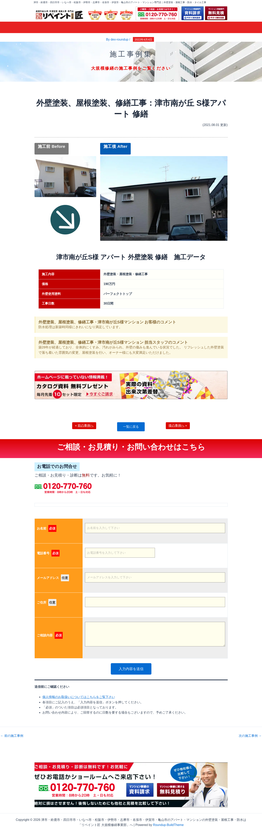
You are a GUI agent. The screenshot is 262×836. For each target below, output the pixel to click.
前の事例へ (85, 425)
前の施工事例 (11, 735)
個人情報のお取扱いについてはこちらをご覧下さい (78, 697)
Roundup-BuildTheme (168, 825)
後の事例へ (176, 425)
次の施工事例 (250, 735)
